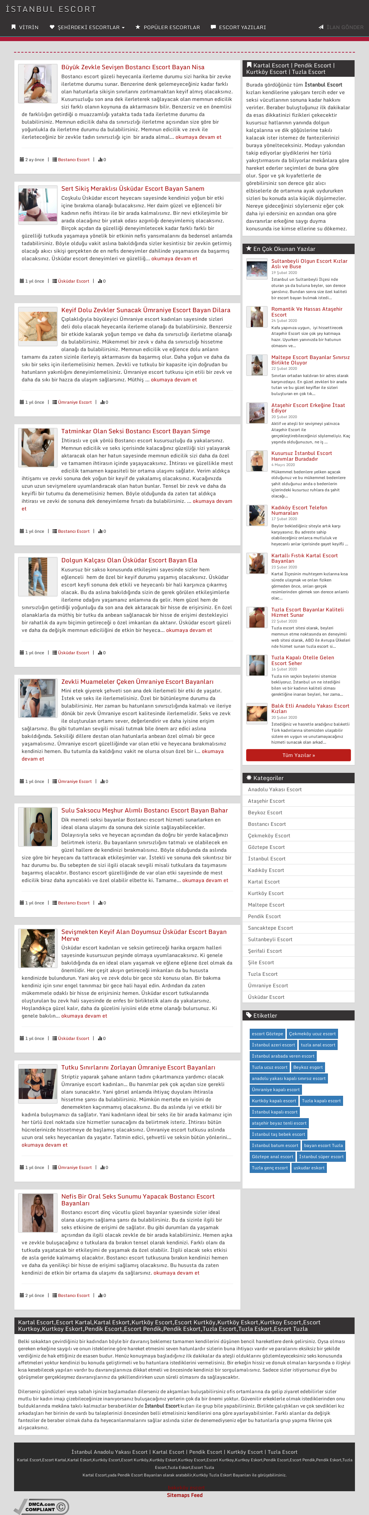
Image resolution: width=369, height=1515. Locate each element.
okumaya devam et (198, 137)
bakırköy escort (186, 1487)
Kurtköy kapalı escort (274, 1100)
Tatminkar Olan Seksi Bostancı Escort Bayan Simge (135, 431)
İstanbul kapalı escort (275, 1111)
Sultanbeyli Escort (270, 939)
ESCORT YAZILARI (238, 27)
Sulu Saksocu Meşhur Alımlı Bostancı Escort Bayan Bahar (144, 810)
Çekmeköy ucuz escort (312, 1033)
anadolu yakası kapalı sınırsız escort (289, 1078)
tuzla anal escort (318, 1044)
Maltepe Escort (266, 904)
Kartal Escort (264, 881)
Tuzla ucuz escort (270, 1067)
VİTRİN (25, 27)
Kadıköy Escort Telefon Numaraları (299, 510)
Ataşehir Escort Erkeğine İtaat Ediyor (308, 408)
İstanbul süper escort (321, 1156)
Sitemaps (178, 1495)
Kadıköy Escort (266, 870)
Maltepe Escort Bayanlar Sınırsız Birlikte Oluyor (310, 360)
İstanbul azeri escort (273, 1044)
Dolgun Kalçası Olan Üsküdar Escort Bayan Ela (129, 560)
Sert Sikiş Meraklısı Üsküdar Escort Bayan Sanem (132, 188)
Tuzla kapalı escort (321, 1100)
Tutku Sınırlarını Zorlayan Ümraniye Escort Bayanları (138, 1067)
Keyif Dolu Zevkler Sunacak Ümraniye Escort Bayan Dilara (146, 310)
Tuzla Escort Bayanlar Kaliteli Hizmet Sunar (307, 612)
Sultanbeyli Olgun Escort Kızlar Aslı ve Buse (309, 263)
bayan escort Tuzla (323, 1145)
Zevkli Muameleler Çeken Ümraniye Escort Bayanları (137, 681)
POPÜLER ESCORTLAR (167, 27)
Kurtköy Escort (266, 893)
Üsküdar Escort (73, 281)
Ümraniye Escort (75, 402)
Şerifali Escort (265, 951)
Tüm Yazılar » (299, 755)
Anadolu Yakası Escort (275, 789)
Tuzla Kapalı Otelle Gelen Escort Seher (302, 660)
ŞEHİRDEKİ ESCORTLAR (87, 27)
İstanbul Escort (51, 9)
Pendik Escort (264, 916)
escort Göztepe (267, 1033)
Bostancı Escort (74, 159)
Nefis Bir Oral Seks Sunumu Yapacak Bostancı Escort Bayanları (138, 1199)
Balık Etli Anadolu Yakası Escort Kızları (310, 708)
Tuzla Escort (263, 974)
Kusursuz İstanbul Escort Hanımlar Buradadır (301, 455)
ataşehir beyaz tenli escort (279, 1123)
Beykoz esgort (308, 1067)
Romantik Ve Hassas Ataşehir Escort (306, 311)
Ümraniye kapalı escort (276, 1089)
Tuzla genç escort (270, 1167)
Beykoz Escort (265, 812)
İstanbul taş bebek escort (278, 1134)
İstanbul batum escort (275, 1145)
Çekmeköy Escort (269, 835)
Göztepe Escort (266, 847)
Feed (197, 1495)
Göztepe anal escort (272, 1156)
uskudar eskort (309, 1167)
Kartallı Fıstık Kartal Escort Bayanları (304, 558)
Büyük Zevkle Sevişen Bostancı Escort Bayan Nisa (133, 67)
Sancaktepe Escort (270, 927)
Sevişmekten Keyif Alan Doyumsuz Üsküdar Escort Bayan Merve (144, 935)
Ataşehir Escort (266, 801)
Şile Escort (261, 962)
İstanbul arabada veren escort (283, 1056)
